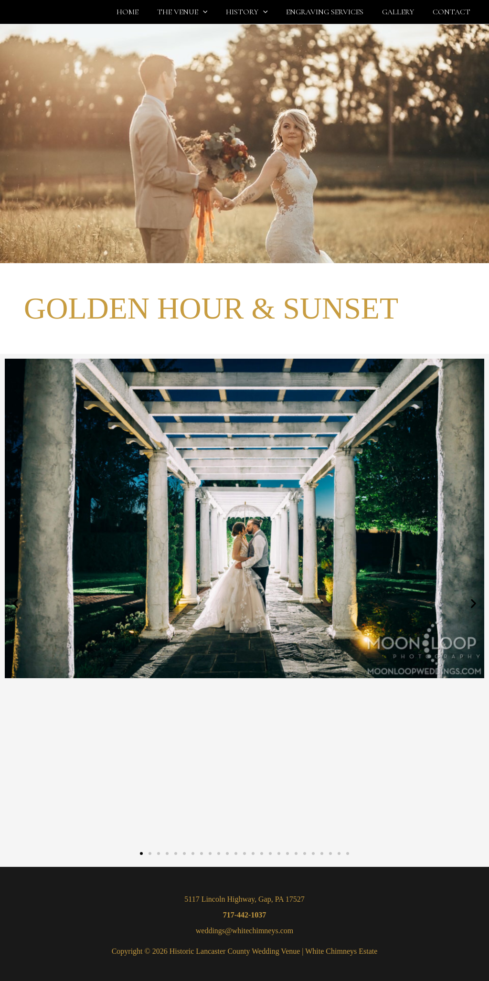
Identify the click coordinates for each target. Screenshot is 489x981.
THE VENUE (196, 12)
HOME (145, 12)
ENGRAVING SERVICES (333, 12)
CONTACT (453, 12)
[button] (217, 12)
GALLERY (403, 12)
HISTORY (258, 12)
